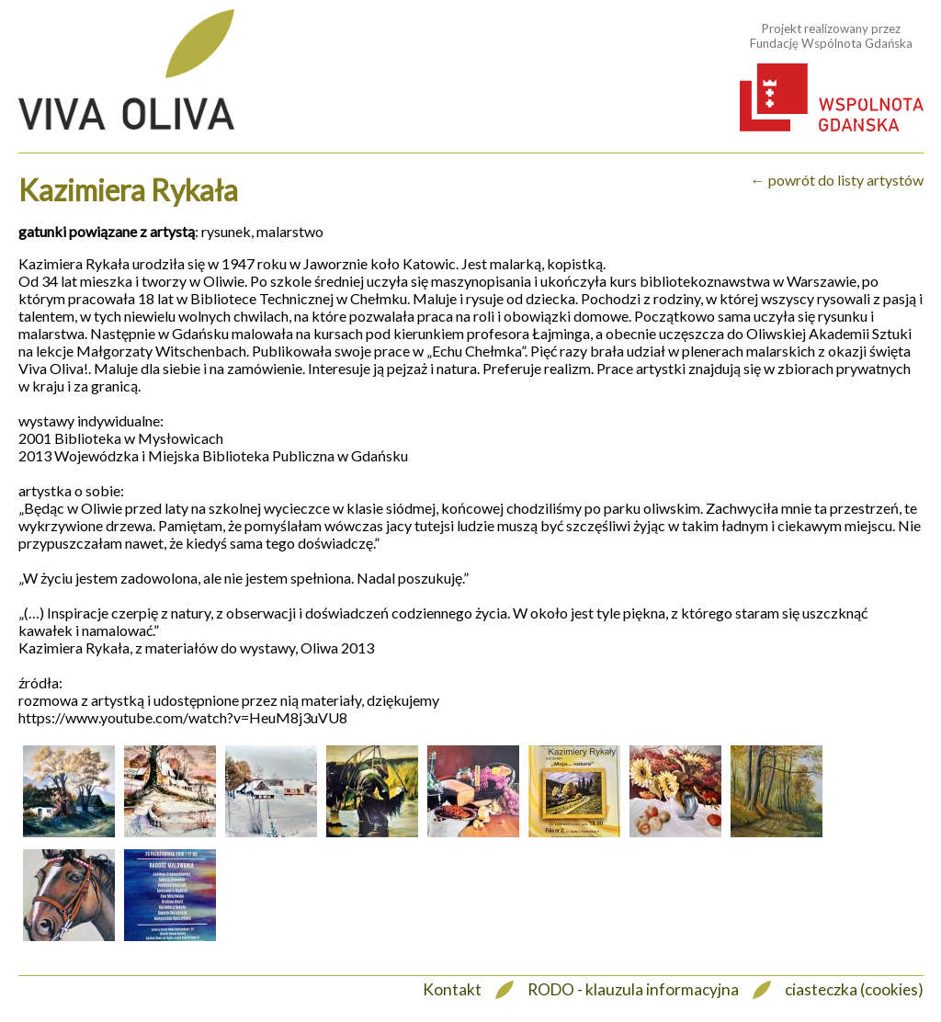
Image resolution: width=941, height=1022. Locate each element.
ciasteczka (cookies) (854, 989)
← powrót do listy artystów (837, 179)
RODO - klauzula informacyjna (633, 989)
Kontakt (452, 989)
